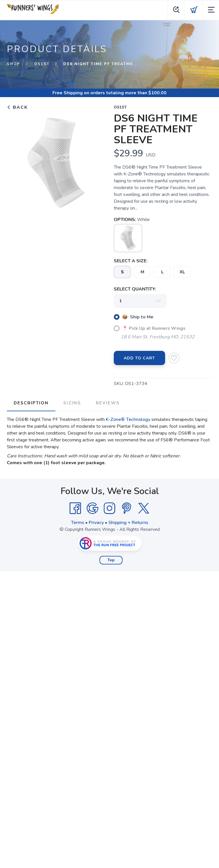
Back (17, 107)
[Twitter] (143, 508)
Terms (77, 522)
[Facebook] (75, 508)
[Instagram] (109, 508)
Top (111, 560)
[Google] (92, 508)
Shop (13, 64)
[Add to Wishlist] (174, 358)
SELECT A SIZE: (130, 261)
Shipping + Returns (128, 522)
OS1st (42, 64)
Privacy (96, 522)
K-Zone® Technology (128, 419)
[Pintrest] (126, 508)
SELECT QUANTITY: (135, 289)
